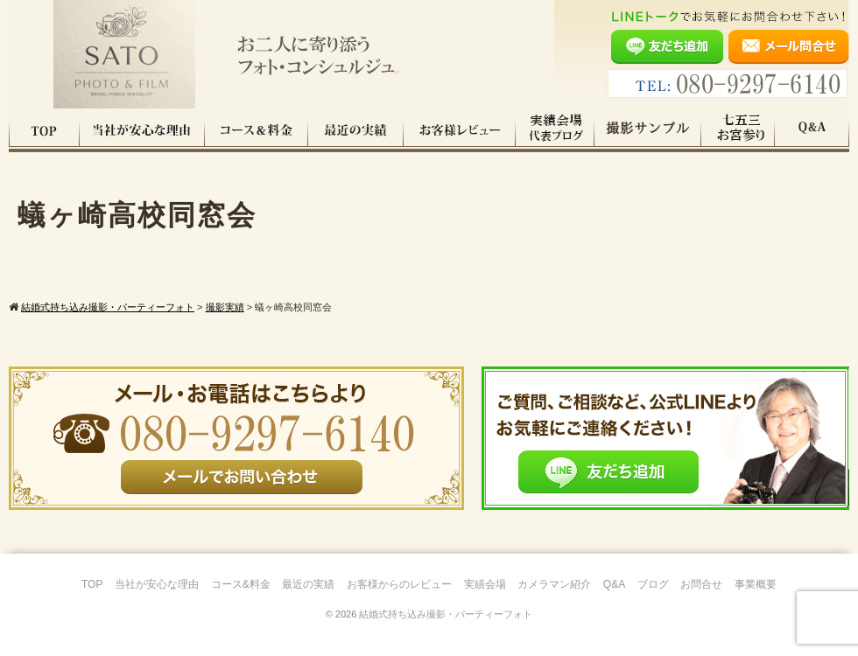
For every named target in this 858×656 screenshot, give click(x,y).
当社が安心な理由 (142, 130)
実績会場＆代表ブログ (555, 130)
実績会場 (485, 584)
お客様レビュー (460, 130)
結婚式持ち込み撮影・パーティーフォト (445, 614)
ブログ (653, 584)
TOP (44, 130)
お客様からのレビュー (399, 584)
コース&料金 (241, 584)
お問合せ (701, 584)
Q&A (812, 130)
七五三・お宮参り (738, 130)
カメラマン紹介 (554, 584)
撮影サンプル (647, 130)
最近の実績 (356, 130)
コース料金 (256, 130)
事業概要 (756, 584)
